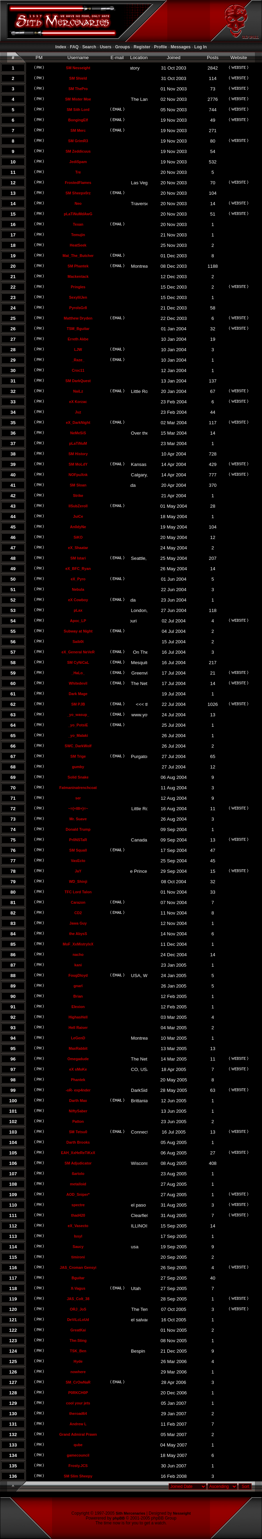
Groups (122, 47)
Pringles (78, 287)
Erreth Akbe (78, 339)
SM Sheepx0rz (78, 193)
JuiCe (78, 516)
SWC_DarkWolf (78, 746)
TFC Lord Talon (78, 892)
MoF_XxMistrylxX (78, 944)
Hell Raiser (77, 1027)
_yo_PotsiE (78, 725)
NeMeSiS (78, 433)
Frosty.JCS (77, 1466)
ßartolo (78, 1173)
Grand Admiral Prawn (78, 1434)
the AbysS (78, 934)
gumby (78, 767)
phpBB (118, 1518)
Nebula (78, 589)
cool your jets (78, 1403)
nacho (77, 954)
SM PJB (78, 704)
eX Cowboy (78, 600)
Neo (78, 203)
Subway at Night (78, 631)
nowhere (78, 1372)
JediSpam (78, 162)
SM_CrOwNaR (78, 1382)
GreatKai (78, 1330)
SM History (78, 454)
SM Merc (78, 130)
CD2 (78, 913)
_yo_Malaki (78, 735)
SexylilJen (78, 297)
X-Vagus (78, 1288)
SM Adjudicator (78, 1163)
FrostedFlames (78, 182)
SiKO (78, 537)
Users (105, 47)
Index (61, 47)
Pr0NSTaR (78, 840)
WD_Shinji (78, 881)
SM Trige (78, 756)
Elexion (78, 1007)
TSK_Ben (78, 1351)
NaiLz (78, 391)
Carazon (78, 902)
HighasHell (78, 1017)
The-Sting (77, 1340)
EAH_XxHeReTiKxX (78, 1153)
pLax (78, 610)
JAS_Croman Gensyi (78, 1267)
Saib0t (78, 641)
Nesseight (182, 1513)
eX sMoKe (78, 1069)
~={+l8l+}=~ (78, 808)
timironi (78, 1257)
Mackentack (78, 276)
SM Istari (78, 558)
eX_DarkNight (78, 422)
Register (142, 47)
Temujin (78, 235)
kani (78, 965)
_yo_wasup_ (78, 714)
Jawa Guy (78, 923)
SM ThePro (78, 89)
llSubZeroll (78, 506)
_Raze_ (78, 360)
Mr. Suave (78, 819)
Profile (160, 47)
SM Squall (78, 850)
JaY (78, 871)
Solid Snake (78, 777)
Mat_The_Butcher (77, 255)
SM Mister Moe (78, 99)
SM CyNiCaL (78, 662)
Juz (78, 412)
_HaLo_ (78, 673)
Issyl (78, 1236)
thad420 (78, 1215)
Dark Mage (78, 694)
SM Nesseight (78, 68)
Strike (78, 495)
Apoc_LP (78, 621)
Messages (181, 47)
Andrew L (78, 1424)
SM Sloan (78, 485)
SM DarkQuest (78, 381)
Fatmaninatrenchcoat (78, 787)
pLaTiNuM (78, 443)
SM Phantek (78, 266)
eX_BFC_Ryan (78, 568)
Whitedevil (78, 683)
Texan (78, 224)
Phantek (78, 1080)
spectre (78, 1205)
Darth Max (78, 1100)
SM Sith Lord (78, 109)
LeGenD (78, 1038)
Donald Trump (78, 829)
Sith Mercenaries (130, 1513)
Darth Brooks (78, 1142)
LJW (78, 349)
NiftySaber (78, 1111)
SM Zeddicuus (78, 151)
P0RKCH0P (78, 1393)
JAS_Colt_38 (78, 1299)
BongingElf (78, 120)
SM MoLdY (78, 464)
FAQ (74, 47)
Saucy (77, 1246)
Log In (200, 47)
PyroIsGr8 (78, 308)
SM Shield (78, 78)
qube (78, 1445)
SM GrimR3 (78, 141)
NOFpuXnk (78, 475)
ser (78, 798)
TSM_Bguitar (78, 329)
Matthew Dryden (78, 318)
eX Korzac (78, 402)
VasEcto (78, 861)
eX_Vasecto (78, 1226)
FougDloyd (78, 975)
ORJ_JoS (78, 1309)
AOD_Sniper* (78, 1194)
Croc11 (78, 370)
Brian (78, 996)
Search (89, 47)
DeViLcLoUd (78, 1320)
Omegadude (78, 1059)
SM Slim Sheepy (78, 1476)
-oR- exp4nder (78, 1090)
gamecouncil (78, 1455)
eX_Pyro (78, 579)
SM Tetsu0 (78, 1132)
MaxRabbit (78, 1048)
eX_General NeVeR (78, 652)
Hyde (78, 1361)
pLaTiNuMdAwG (78, 214)
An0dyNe (78, 527)
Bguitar (77, 1278)
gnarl (78, 986)
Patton (78, 1121)
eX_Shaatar (78, 548)
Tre (78, 172)
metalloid (78, 1184)
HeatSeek (78, 245)
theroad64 (78, 1413)
